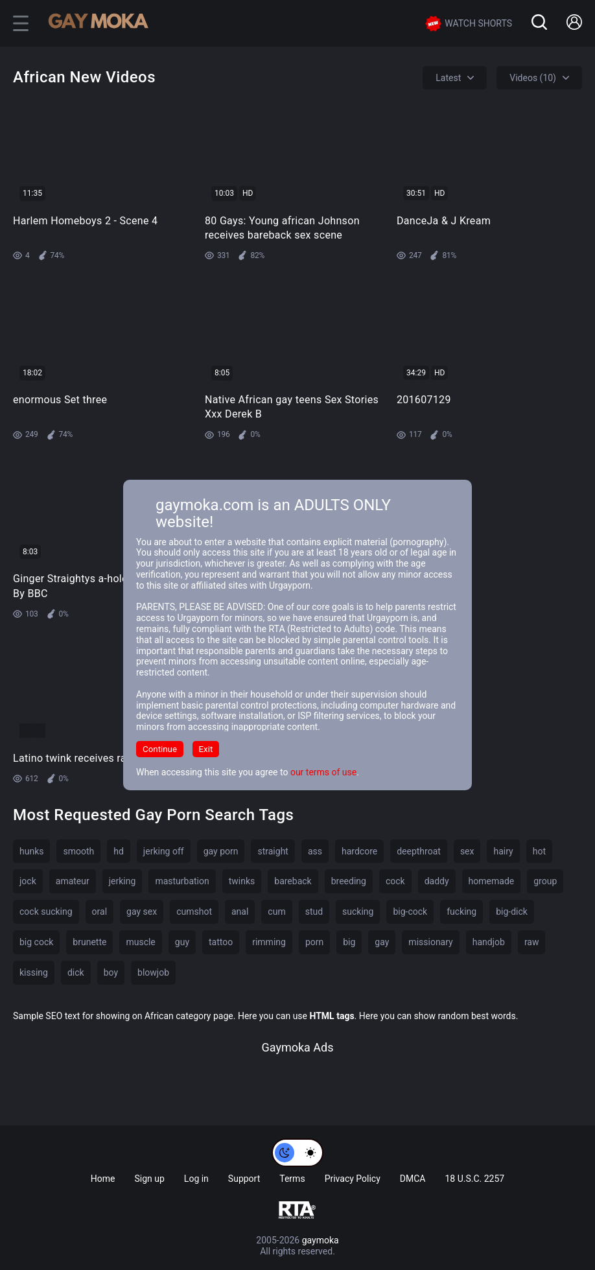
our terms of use (323, 772)
